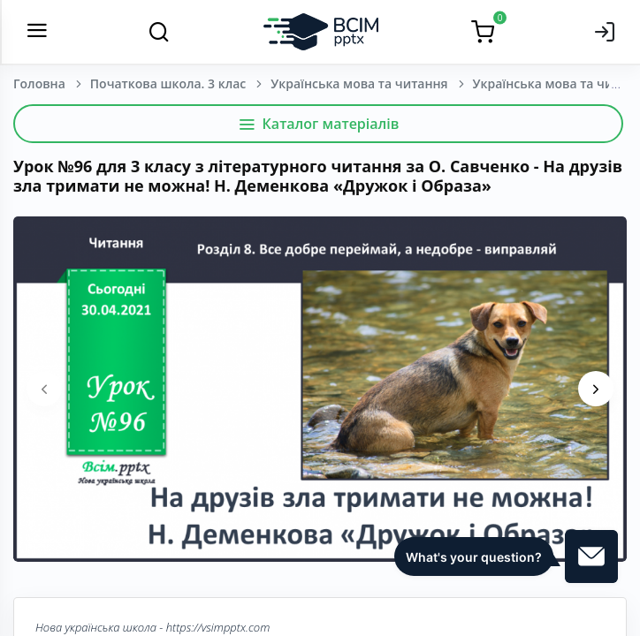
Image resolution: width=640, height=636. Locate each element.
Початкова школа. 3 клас (168, 83)
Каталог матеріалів (319, 123)
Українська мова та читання (358, 83)
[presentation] (44, 388)
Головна (39, 83)
